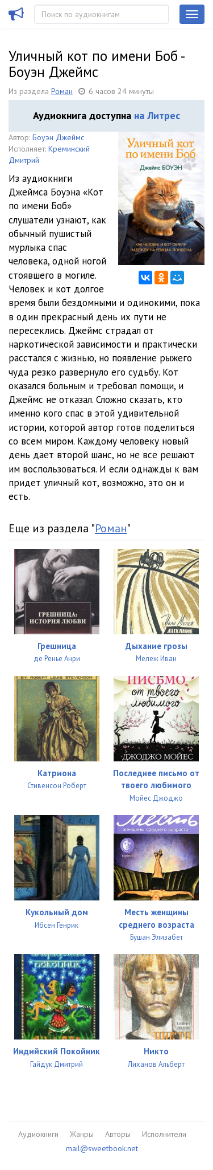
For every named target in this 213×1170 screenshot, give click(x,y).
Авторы (118, 1134)
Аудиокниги (38, 1134)
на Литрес (157, 115)
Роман (62, 91)
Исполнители (164, 1134)
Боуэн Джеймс (58, 137)
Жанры (82, 1134)
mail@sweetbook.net (102, 1148)
